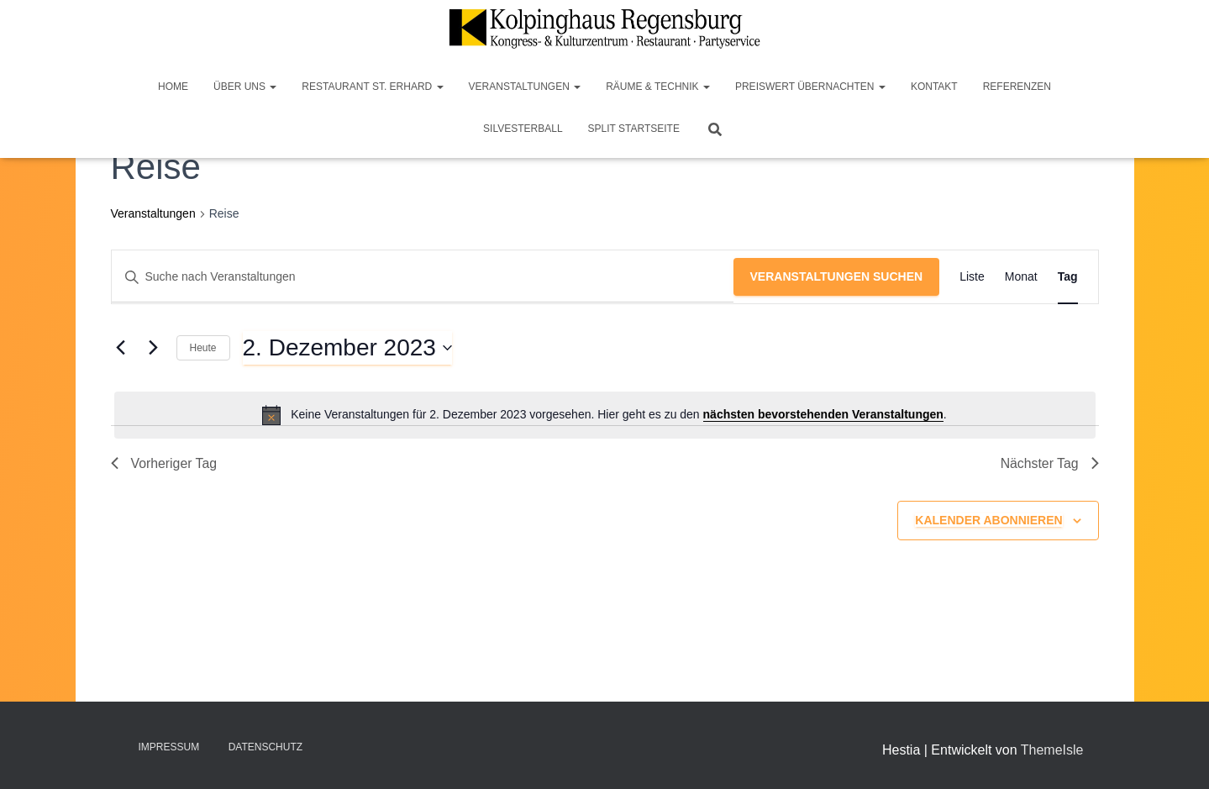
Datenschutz (265, 747)
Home (173, 86)
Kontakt (934, 86)
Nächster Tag (1049, 463)
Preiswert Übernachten (810, 86)
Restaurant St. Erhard (372, 86)
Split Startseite (634, 128)
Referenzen (1017, 86)
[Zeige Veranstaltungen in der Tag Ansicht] (1068, 276)
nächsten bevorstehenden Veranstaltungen (823, 414)
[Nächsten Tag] (154, 348)
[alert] (605, 415)
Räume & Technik (658, 86)
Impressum (169, 747)
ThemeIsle (1052, 750)
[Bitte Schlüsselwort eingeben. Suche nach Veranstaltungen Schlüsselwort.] (422, 276)
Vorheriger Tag (164, 463)
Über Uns (244, 86)
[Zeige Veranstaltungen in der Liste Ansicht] (972, 276)
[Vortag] (121, 348)
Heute (203, 348)
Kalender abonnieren (988, 521)
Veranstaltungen (525, 86)
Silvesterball (523, 128)
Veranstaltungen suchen (836, 276)
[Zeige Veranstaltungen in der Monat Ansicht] (1021, 276)
